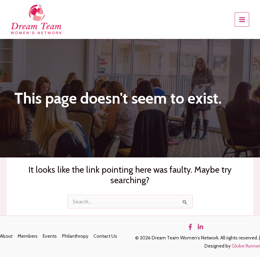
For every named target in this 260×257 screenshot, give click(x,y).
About (6, 236)
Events (50, 236)
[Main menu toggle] (242, 19)
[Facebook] (190, 227)
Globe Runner (246, 246)
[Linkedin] (200, 227)
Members (28, 236)
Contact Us (105, 236)
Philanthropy (75, 236)
